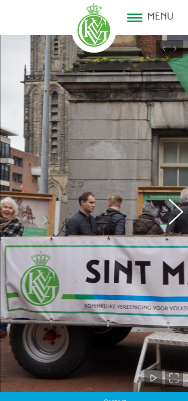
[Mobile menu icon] (150, 18)
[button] (170, 209)
